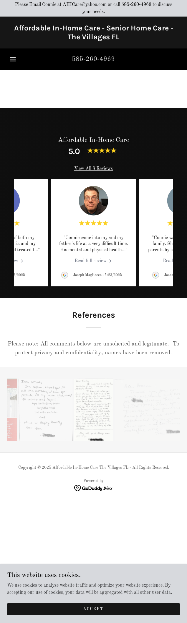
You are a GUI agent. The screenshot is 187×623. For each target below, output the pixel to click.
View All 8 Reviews (93, 168)
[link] (93, 32)
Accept (93, 609)
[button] (13, 59)
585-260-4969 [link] (93, 59)
